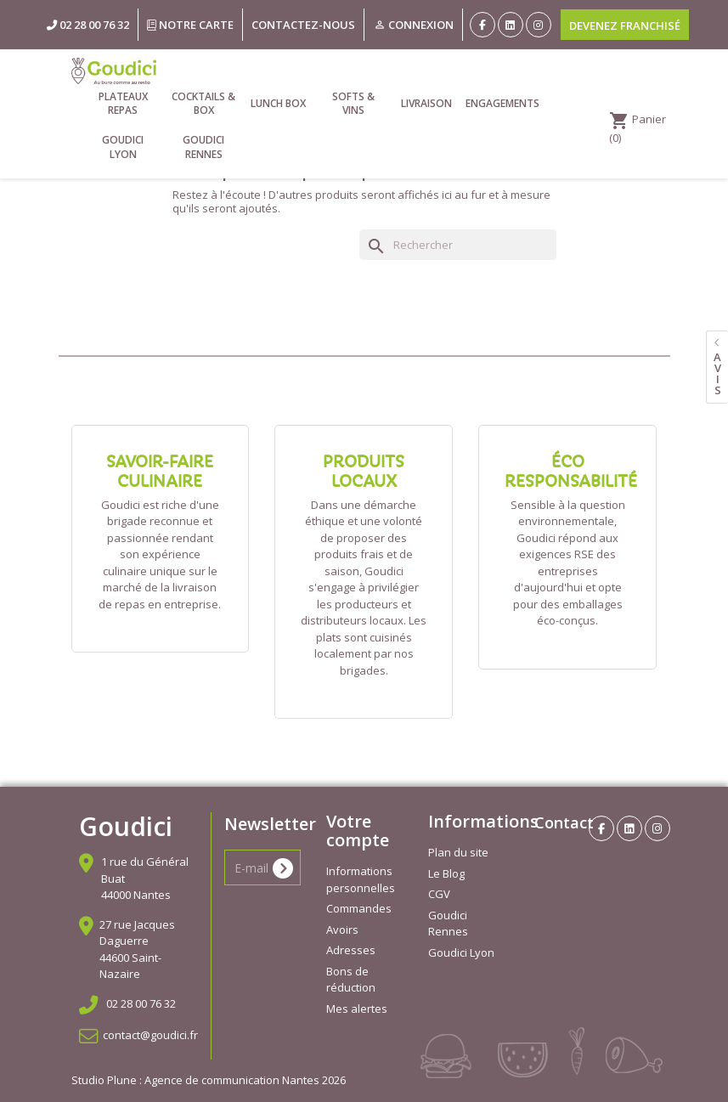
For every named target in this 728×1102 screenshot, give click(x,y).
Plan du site (458, 852)
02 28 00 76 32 (141, 1003)
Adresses (350, 950)
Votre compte (357, 830)
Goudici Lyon (123, 147)
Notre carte (190, 24)
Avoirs (342, 929)
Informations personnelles (360, 879)
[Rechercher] (457, 244)
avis (717, 373)
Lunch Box (278, 103)
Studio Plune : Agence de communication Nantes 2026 (208, 1080)
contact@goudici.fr (150, 1035)
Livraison (426, 103)
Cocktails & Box (203, 103)
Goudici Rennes (203, 147)
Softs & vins (353, 103)
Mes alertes (356, 1008)
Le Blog (446, 873)
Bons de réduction (350, 980)
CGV (439, 893)
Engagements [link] (502, 103)
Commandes (359, 908)
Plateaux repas (123, 103)
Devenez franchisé (624, 25)
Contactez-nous (303, 24)
